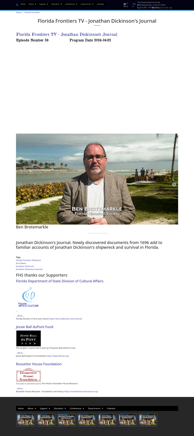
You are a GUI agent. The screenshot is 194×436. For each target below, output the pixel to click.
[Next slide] (174, 184)
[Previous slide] (20, 184)
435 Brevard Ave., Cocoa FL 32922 (151, 5)
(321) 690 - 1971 (144, 7)
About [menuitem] (31, 4)
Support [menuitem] (43, 4)
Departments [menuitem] (86, 4)
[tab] (86, 233)
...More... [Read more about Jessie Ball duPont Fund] (20, 353)
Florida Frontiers (32, 12)
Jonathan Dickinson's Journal (29, 269)
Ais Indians (21, 263)
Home (19, 12)
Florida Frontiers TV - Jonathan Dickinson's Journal (66, 34)
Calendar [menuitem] (100, 4)
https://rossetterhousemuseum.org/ (81, 391)
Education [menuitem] (56, 4)
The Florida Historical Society (148, 2)
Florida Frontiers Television (28, 260)
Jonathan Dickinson (25, 266)
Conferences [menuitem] (70, 4)
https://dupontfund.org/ (57, 356)
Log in (133, 4)
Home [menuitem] (23, 4)
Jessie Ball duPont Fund (34, 326)
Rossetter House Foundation (39, 364)
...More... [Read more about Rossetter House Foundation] (20, 388)
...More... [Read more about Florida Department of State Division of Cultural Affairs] (20, 315)
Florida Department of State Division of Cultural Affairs (60, 281)
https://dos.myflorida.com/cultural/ (65, 318)
